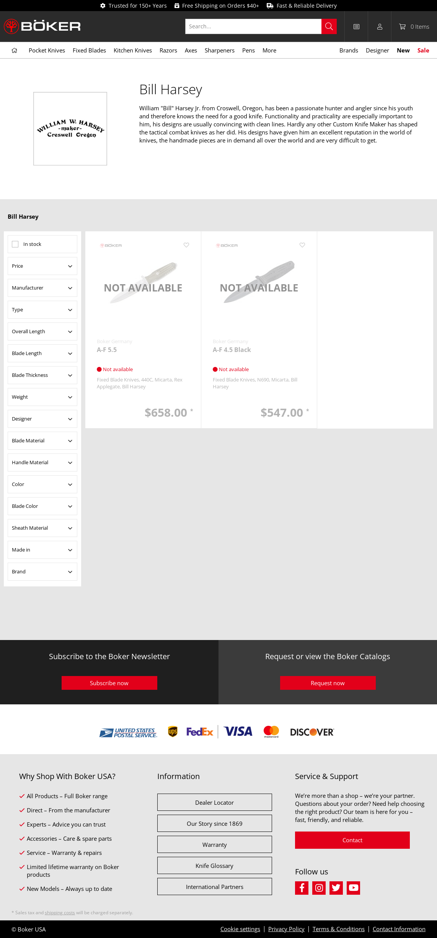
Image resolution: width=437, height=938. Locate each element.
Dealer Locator (214, 802)
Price (17, 265)
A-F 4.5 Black (232, 350)
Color (18, 484)
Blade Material (28, 440)
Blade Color (25, 506)
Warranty (214, 844)
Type (17, 309)
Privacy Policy (286, 929)
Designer (22, 418)
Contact (352, 840)
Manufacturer (27, 287)
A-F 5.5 (107, 350)
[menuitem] (265, 26)
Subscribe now (109, 683)
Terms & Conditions (339, 929)
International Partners (214, 887)
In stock (32, 244)
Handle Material (30, 462)
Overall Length (28, 331)
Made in (21, 549)
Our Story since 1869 (215, 823)
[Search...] (261, 26)
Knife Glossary (214, 865)
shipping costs (60, 912)
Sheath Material (30, 527)
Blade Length (27, 353)
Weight (20, 396)
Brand (19, 571)
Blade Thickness (30, 375)
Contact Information (399, 929)
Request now (328, 683)
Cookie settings (240, 929)
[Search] (329, 26)
